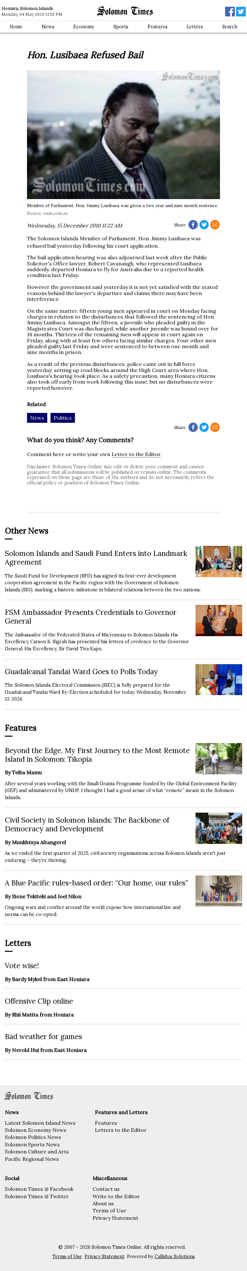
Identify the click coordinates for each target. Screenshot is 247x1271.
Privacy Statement (115, 1218)
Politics (63, 418)
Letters (195, 27)
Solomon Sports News (32, 1144)
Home (16, 27)
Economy (83, 27)
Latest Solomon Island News (40, 1123)
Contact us (106, 1189)
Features (158, 27)
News (48, 27)
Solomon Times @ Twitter (37, 1196)
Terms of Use (109, 1210)
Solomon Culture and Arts (37, 1151)
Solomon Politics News (33, 1137)
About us (103, 1203)
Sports (121, 27)
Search (229, 27)
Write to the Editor (116, 1196)
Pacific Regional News (32, 1159)
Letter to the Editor (136, 454)
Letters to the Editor (121, 1130)
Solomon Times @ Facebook (39, 1189)
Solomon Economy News (35, 1130)
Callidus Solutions (175, 1256)
